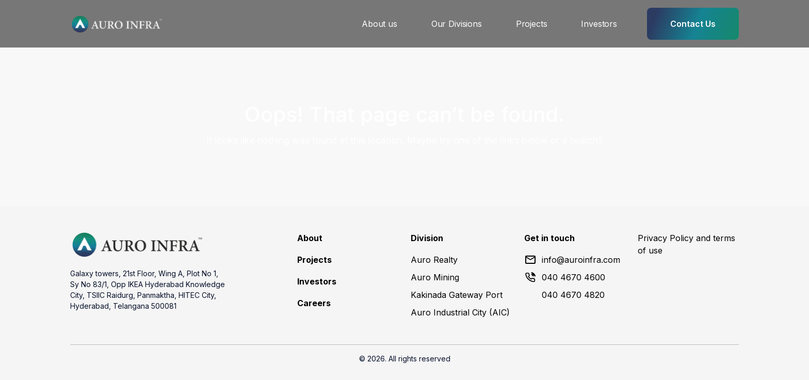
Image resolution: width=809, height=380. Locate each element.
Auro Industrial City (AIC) (460, 312)
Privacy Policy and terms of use (686, 244)
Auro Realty (434, 260)
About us (379, 24)
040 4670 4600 (564, 277)
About (309, 238)
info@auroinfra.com (572, 260)
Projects (531, 24)
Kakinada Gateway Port (457, 295)
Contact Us (693, 24)
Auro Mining (435, 277)
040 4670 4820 (573, 295)
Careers (314, 303)
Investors (599, 24)
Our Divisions (456, 24)
